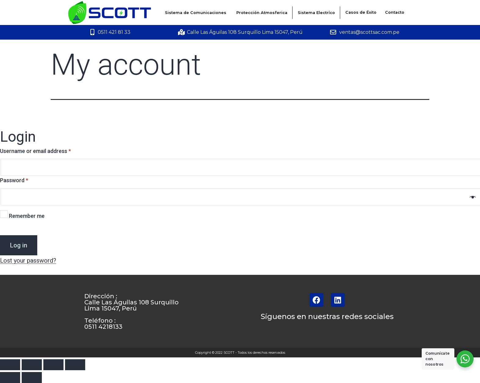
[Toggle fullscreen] (53, 364)
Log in (18, 245)
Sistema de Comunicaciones (195, 12)
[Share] (32, 364)
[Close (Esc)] (10, 364)
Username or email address (35, 151)
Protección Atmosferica (261, 12)
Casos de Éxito (360, 12)
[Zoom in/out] (75, 364)
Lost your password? (28, 260)
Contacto (394, 12)
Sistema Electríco (316, 12)
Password (14, 180)
